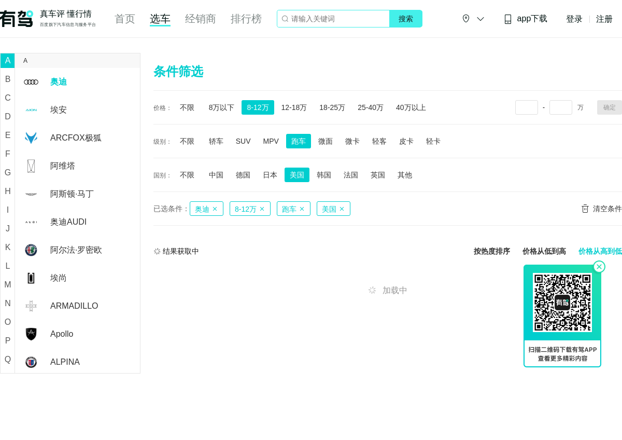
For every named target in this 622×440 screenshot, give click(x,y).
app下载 (525, 19)
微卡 (352, 141)
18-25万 (332, 107)
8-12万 (257, 107)
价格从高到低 (600, 251)
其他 (405, 175)
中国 (216, 175)
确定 (609, 107)
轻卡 (433, 141)
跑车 (298, 141)
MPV (270, 141)
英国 (378, 175)
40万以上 (411, 107)
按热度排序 (492, 251)
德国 (243, 175)
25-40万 (371, 107)
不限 (187, 107)
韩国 (324, 175)
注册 (604, 19)
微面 (325, 141)
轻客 (379, 141)
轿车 (216, 141)
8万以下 (222, 107)
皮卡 (406, 141)
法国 (351, 175)
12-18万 (294, 107)
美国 (297, 175)
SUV (243, 141)
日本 (270, 175)
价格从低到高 (544, 251)
